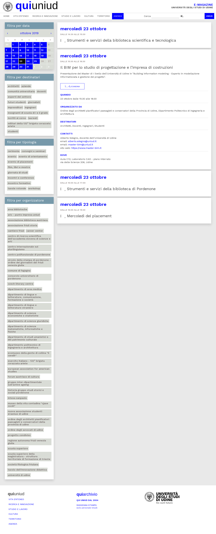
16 (21, 55)
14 (7, 55)
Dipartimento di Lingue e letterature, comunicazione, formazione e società (24, 297)
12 (42, 50)
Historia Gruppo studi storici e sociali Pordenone (26, 391)
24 (28, 61)
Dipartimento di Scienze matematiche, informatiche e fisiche (25, 329)
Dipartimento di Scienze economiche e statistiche (23, 314)
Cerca (147, 16)
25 (35, 61)
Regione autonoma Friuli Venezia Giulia (27, 442)
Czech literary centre (20, 283)
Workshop (34, 188)
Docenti (41, 91)
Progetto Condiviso (19, 435)
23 (21, 61)
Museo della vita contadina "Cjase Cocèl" (28, 404)
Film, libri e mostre (19, 167)
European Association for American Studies (29, 370)
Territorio (103, 16)
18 (35, 55)
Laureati (33, 118)
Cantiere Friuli (16, 230)
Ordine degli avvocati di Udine (25, 429)
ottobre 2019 (29, 33)
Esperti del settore (19, 96)
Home (6, 16)
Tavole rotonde (17, 188)
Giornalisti (34, 102)
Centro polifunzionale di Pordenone (29, 254)
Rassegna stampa (86, 506)
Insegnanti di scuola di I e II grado (28, 112)
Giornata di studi (18, 172)
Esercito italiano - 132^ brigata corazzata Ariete (26, 362)
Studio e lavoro (71, 16)
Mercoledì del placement (86, 216)
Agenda (118, 16)
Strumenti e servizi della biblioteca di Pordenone (108, 189)
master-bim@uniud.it (80, 144)
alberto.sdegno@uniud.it (82, 141)
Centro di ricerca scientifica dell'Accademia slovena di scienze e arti (29, 239)
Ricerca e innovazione (45, 16)
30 (21, 66)
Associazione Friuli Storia (22, 225)
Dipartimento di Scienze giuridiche (28, 321)
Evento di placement (20, 161)
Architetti (13, 86)
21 (7, 61)
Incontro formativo (19, 183)
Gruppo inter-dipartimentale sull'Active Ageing (25, 383)
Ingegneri (30, 107)
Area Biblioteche (17, 209)
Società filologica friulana (23, 464)
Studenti (13, 131)
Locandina (72, 86)
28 (7, 66)
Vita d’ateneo (21, 16)
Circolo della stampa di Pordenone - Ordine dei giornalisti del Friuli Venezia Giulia (29, 263)
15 (13, 55)
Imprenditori (15, 107)
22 (13, 61)
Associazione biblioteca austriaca (28, 220)
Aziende (26, 86)
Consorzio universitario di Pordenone (23, 277)
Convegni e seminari (33, 151)
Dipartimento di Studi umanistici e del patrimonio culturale (28, 338)
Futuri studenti (17, 102)
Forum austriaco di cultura (23, 376)
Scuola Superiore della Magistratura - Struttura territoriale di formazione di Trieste (29, 456)
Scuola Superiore (18, 448)
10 (28, 50)
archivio (86, 494)
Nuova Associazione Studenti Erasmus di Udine (25, 412)
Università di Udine (19, 475)
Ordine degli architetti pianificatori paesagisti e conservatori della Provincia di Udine (28, 422)
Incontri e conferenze (21, 177)
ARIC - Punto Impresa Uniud (24, 214)
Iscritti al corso (17, 118)
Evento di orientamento (33, 156)
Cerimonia (13, 151)
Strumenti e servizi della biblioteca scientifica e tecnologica (118, 40)
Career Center (34, 230)
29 (13, 66)
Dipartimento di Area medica (24, 289)
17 (28, 55)
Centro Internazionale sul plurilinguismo (23, 248)
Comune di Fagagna (19, 270)
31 (28, 66)
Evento (12, 156)
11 (35, 50)
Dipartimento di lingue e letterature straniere (22, 306)
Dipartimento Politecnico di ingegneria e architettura (24, 346)
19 (42, 55)
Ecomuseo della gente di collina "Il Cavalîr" (28, 354)
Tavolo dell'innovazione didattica (27, 469)
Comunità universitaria (21, 91)
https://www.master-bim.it (86, 148)
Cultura (88, 16)
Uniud (209, 16)
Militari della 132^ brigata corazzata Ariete (29, 125)
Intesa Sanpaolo (17, 398)
